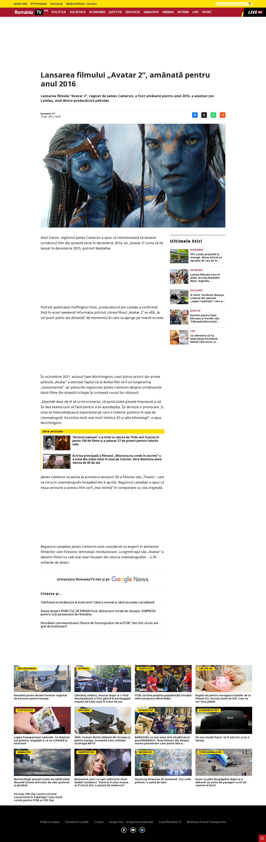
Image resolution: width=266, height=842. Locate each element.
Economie (97, 12)
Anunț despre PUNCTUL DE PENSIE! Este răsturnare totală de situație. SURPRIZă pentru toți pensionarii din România (98, 612)
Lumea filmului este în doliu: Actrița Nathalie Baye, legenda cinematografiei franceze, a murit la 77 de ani (207, 277)
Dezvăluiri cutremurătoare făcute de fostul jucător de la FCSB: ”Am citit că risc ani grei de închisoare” (99, 624)
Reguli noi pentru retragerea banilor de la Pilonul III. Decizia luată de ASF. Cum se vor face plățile (223, 698)
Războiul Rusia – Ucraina (81, 3)
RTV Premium (39, 3)
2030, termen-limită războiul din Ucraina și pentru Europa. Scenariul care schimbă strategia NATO (102, 740)
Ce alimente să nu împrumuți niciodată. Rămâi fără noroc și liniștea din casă (204, 338)
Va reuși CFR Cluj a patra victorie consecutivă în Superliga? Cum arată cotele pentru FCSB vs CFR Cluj (38, 797)
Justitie (115, 12)
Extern (183, 12)
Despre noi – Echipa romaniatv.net (131, 822)
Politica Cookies (50, 822)
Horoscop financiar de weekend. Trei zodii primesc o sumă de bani (163, 781)
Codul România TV (170, 822)
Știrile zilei (20, 3)
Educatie (133, 12)
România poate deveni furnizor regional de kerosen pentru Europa (40, 697)
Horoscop (56, 3)
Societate (78, 12)
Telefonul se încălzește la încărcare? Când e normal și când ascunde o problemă (97, 602)
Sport (207, 12)
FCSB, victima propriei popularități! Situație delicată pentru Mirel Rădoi (163, 697)
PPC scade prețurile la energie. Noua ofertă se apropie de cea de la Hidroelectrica (206, 257)
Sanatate (151, 12)
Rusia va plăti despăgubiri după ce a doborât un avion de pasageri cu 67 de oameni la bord (220, 782)
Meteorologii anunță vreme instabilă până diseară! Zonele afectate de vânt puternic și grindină (42, 782)
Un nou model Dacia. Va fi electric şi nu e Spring (222, 739)
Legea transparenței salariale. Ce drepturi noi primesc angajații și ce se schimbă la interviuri (42, 740)
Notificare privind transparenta (206, 822)
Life (195, 12)
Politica (59, 12)
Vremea (168, 12)
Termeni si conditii (76, 822)
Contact (99, 822)
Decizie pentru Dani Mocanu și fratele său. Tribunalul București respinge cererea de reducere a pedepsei (205, 318)
